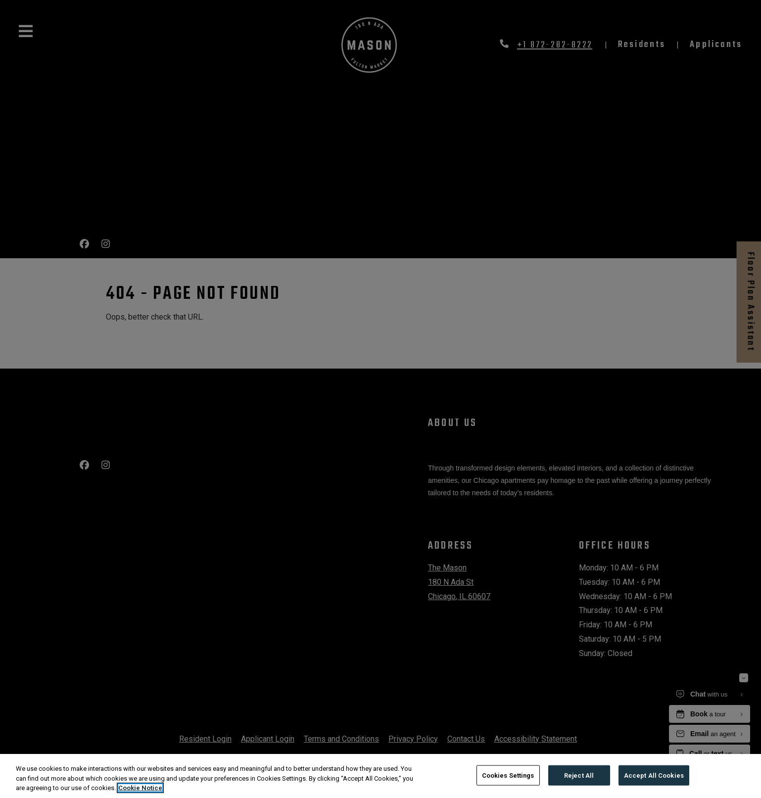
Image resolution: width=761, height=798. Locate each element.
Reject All (579, 775)
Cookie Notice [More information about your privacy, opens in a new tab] (140, 788)
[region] (380, 776)
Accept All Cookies (654, 775)
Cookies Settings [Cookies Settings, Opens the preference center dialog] (508, 775)
